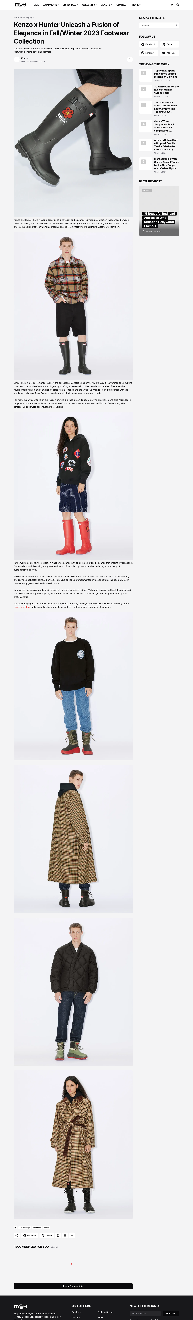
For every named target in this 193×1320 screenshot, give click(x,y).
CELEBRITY (88, 4)
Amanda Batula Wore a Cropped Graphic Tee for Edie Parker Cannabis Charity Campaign (166, 145)
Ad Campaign (27, 17)
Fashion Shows (105, 1312)
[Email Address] (145, 1313)
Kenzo (46, 1228)
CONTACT (122, 4)
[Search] (176, 4)
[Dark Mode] (170, 4)
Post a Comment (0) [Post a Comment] (73, 1286)
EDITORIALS (69, 4)
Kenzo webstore (22, 607)
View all (54, 1247)
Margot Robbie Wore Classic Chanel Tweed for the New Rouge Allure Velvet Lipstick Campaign (166, 163)
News (100, 1317)
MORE (135, 4)
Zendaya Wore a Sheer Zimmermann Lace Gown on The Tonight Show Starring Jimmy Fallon (166, 107)
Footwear (37, 1228)
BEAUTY (106, 4)
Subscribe (171, 1313)
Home (16, 17)
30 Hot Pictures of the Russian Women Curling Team (166, 89)
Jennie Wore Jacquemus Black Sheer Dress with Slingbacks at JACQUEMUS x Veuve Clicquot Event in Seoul (166, 126)
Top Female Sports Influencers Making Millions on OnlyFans (165, 73)
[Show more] (72, 1235)
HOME (35, 4)
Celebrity (76, 1312)
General (76, 1317)
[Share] (130, 59)
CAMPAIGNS (50, 4)
